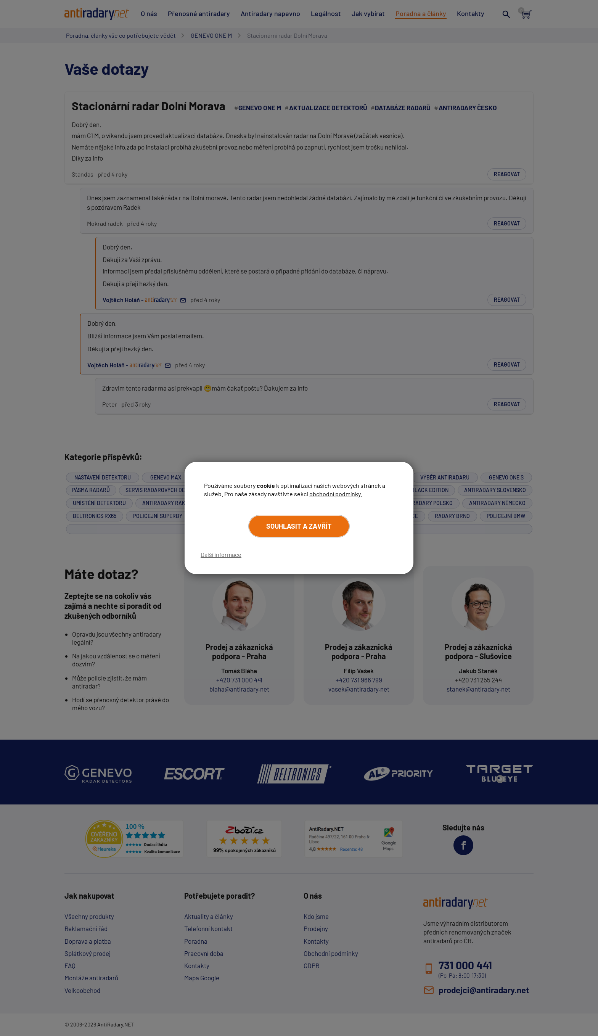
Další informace (221, 554)
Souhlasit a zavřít (299, 526)
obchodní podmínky (334, 493)
